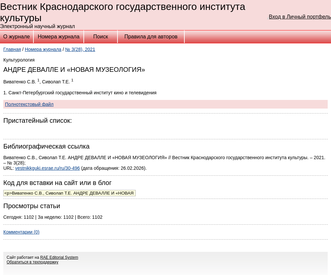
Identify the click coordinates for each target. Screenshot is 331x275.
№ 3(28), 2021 (80, 49)
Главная (12, 49)
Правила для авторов (151, 36)
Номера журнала (58, 36)
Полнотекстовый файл (29, 104)
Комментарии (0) (21, 232)
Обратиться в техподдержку (32, 262)
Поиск (100, 36)
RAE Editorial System (59, 257)
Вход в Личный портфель (300, 17)
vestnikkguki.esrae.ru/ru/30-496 (47, 168)
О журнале (16, 36)
